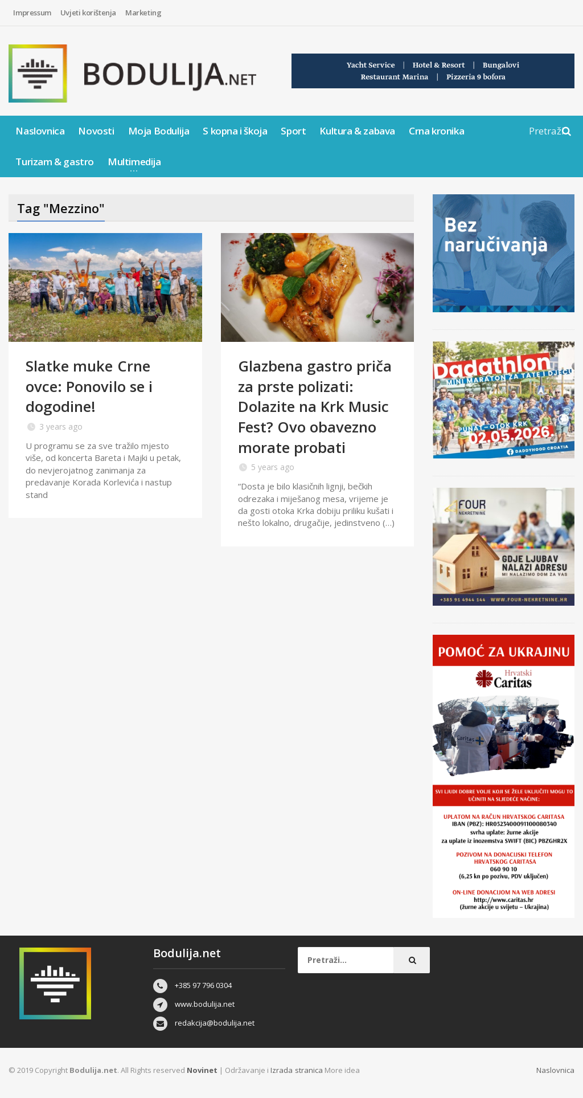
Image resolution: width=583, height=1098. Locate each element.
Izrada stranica (297, 1070)
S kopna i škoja (235, 130)
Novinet (202, 1070)
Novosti (96, 130)
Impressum (32, 12)
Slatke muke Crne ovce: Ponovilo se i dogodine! (89, 386)
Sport (293, 130)
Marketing (143, 12)
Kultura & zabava (357, 130)
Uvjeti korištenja (88, 12)
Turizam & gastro (54, 161)
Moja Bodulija (159, 130)
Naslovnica (39, 130)
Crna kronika (436, 130)
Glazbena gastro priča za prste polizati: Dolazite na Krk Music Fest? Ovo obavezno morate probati (315, 406)
